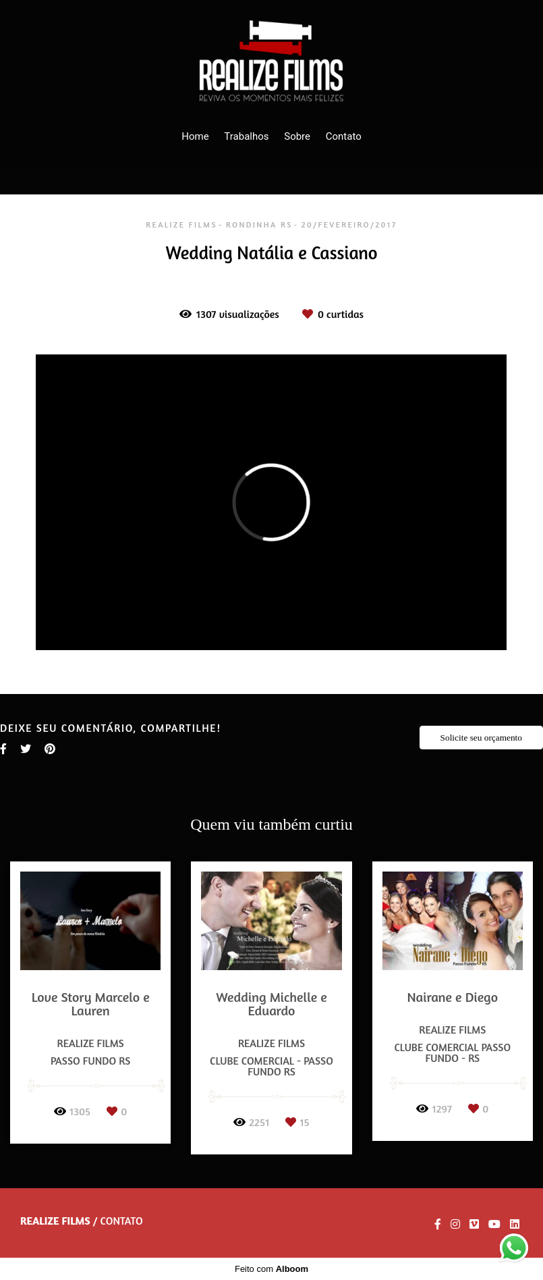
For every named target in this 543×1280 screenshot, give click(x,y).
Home (194, 136)
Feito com (271, 1269)
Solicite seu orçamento (481, 737)
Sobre (297, 136)
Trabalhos (246, 136)
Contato (344, 136)
